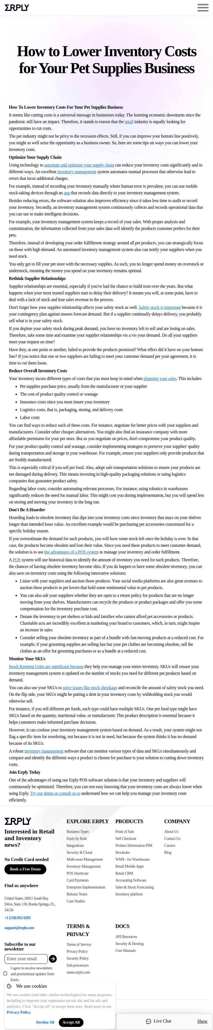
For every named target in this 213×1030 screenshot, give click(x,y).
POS (17, 559)
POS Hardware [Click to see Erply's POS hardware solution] (77, 873)
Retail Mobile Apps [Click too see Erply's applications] (129, 866)
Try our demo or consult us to (55, 793)
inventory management (77, 171)
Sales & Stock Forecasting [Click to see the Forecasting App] (134, 887)
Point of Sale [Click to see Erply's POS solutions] (124, 832)
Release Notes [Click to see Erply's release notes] (77, 894)
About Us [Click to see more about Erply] (171, 832)
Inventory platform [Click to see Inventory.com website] (129, 894)
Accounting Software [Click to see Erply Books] (130, 880)
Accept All (71, 1022)
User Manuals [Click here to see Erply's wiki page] (125, 951)
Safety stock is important (160, 307)
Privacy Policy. (19, 1012)
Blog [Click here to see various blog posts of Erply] (167, 852)
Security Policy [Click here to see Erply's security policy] (78, 958)
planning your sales (160, 378)
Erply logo (16, 7)
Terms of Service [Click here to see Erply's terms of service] (79, 944)
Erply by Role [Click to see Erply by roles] (77, 839)
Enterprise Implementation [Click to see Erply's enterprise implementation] (86, 887)
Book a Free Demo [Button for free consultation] (25, 869)
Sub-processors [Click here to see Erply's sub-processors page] (78, 965)
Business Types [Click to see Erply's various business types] (78, 832)
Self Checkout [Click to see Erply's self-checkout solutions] (125, 839)
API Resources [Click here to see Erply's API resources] (126, 937)
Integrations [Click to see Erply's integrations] (75, 845)
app (67, 192)
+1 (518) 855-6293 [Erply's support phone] (17, 918)
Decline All (45, 1022)
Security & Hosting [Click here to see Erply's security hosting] (129, 944)
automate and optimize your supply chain (79, 165)
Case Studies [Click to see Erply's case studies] (76, 901)
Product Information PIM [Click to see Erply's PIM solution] (133, 845)
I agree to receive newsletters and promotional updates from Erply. (32, 974)
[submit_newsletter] (51, 959)
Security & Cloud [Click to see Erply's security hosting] (79, 852)
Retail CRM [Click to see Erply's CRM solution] (124, 873)
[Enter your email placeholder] (26, 959)
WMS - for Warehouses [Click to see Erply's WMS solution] (132, 859)
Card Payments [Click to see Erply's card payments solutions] (78, 880)
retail (129, 121)
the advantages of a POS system (71, 552)
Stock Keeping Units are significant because (46, 666)
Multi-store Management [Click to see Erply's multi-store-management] (85, 859)
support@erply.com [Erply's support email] (19, 928)
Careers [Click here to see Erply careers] (169, 845)
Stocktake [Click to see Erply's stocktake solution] (122, 852)
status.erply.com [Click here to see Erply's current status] (78, 972)
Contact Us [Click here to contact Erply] (172, 839)
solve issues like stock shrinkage (90, 687)
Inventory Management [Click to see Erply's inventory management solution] (84, 866)
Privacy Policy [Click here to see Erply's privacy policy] (77, 951)
